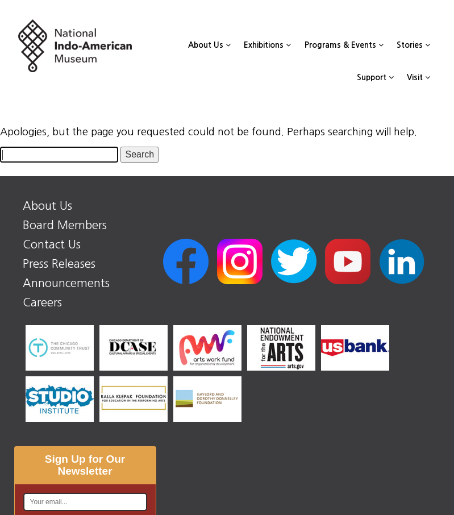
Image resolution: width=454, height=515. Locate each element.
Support (375, 77)
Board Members (65, 225)
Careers (42, 302)
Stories (413, 45)
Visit (418, 77)
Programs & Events (344, 45)
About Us (209, 45)
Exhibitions (267, 45)
